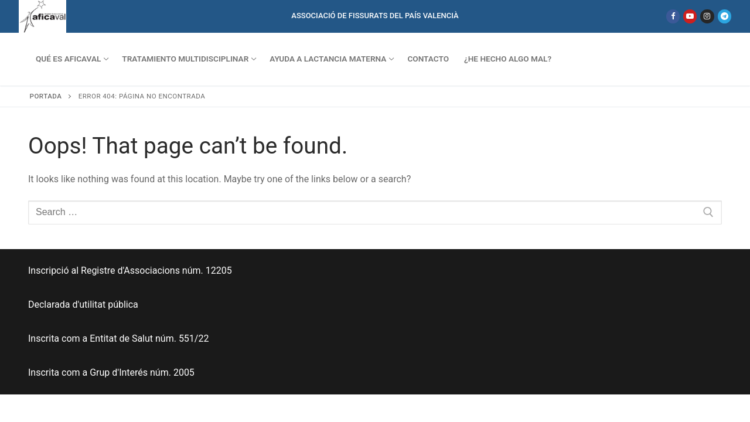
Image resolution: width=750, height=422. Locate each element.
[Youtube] (690, 16)
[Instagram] (707, 16)
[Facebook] (673, 16)
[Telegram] (724, 16)
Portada (46, 96)
